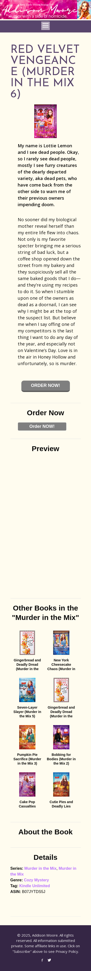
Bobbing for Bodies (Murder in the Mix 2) (61, 759)
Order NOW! (42, 426)
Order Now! (45, 385)
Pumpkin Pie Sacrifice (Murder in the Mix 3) (27, 759)
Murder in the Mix (40, 868)
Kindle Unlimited (34, 886)
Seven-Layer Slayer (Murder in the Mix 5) (27, 711)
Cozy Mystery (36, 880)
